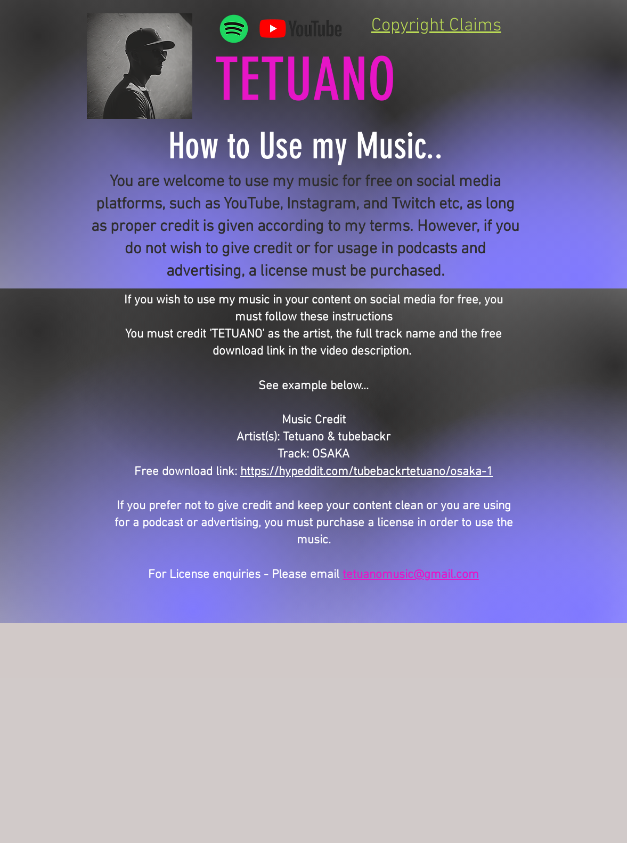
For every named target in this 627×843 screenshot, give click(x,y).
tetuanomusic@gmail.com (411, 574)
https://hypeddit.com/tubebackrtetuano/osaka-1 (366, 471)
